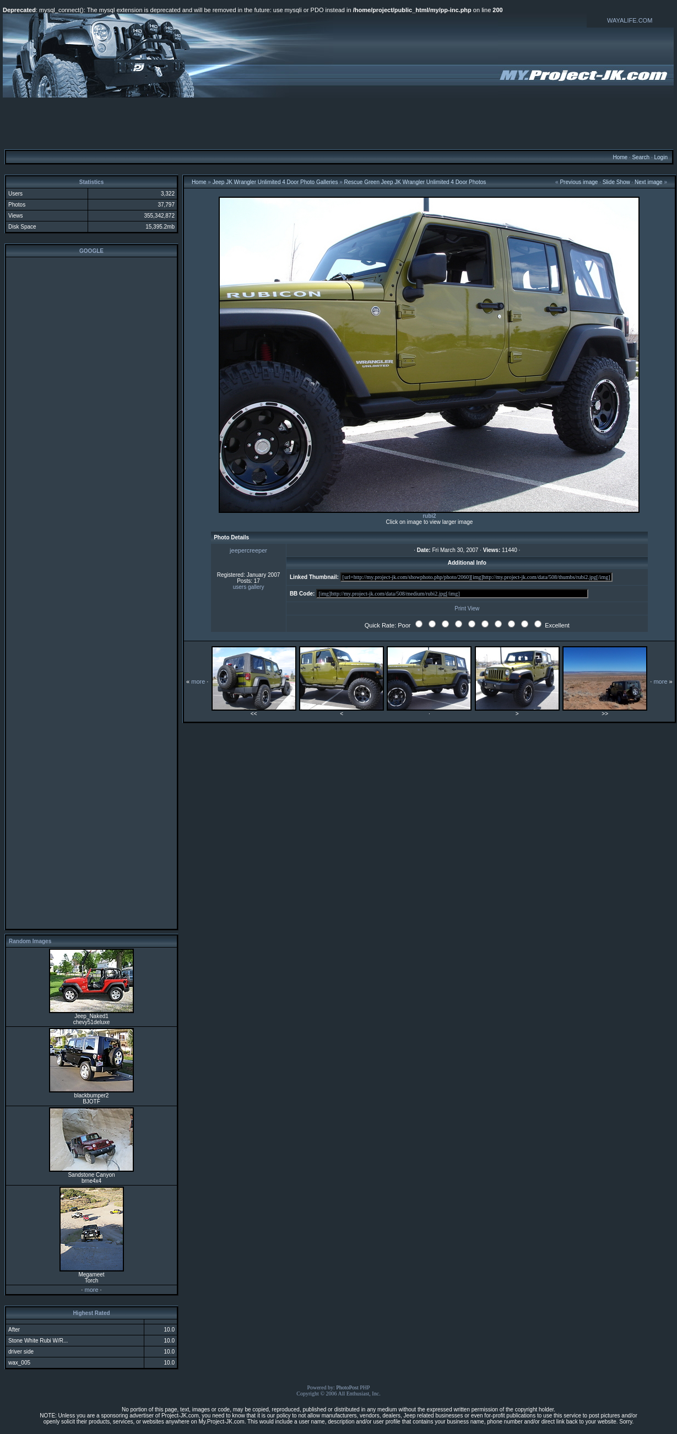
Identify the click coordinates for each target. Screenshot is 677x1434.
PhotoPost (347, 1387)
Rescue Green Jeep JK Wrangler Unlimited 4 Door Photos (415, 182)
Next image (649, 182)
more (91, 1289)
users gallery (248, 587)
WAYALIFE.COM (629, 20)
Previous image (579, 182)
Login (660, 157)
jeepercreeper (248, 550)
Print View (466, 608)
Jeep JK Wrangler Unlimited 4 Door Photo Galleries (275, 182)
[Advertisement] (338, 123)
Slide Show (616, 182)
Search (640, 157)
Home (620, 157)
